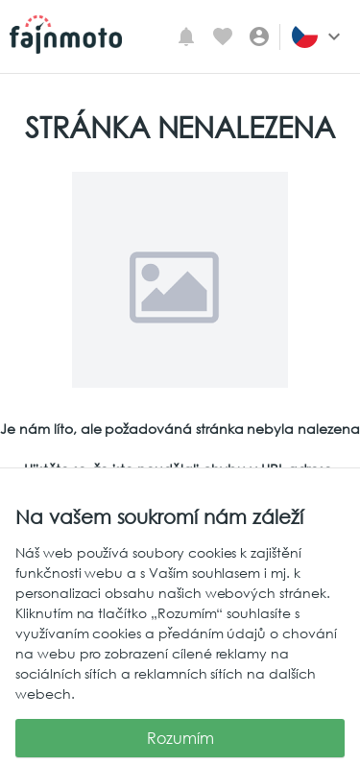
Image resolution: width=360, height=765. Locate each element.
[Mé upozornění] (186, 36)
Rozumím (180, 738)
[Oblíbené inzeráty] (222, 36)
